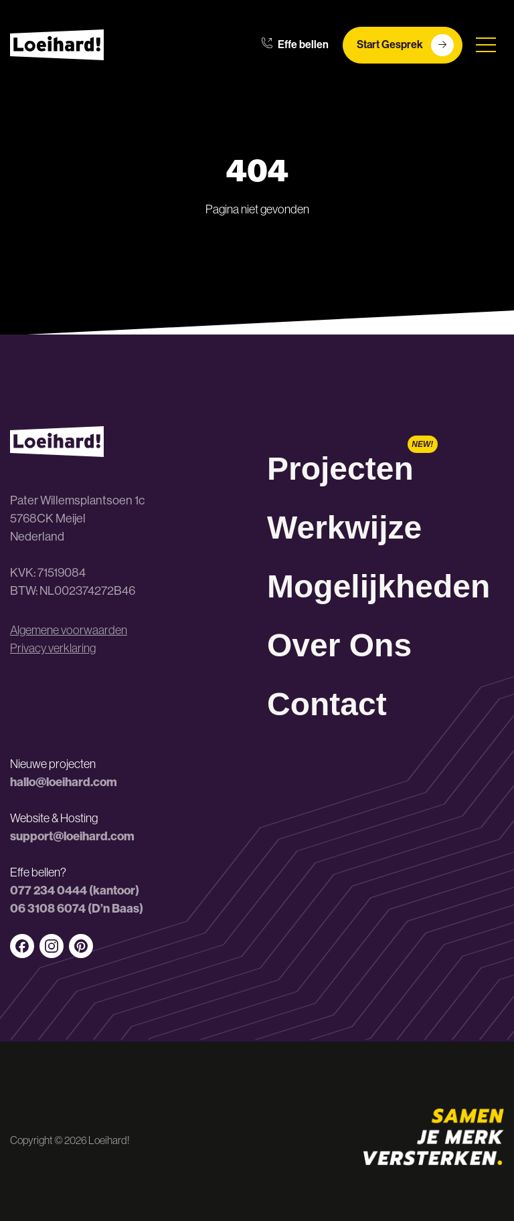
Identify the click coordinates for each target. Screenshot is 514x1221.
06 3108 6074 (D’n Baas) (76, 908)
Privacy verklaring (53, 648)
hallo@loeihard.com (63, 782)
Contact (327, 704)
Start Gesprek (405, 45)
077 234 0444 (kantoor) (74, 890)
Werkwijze (344, 527)
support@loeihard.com (72, 836)
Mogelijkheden (378, 586)
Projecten (340, 468)
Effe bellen (295, 45)
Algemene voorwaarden (68, 630)
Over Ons (339, 645)
